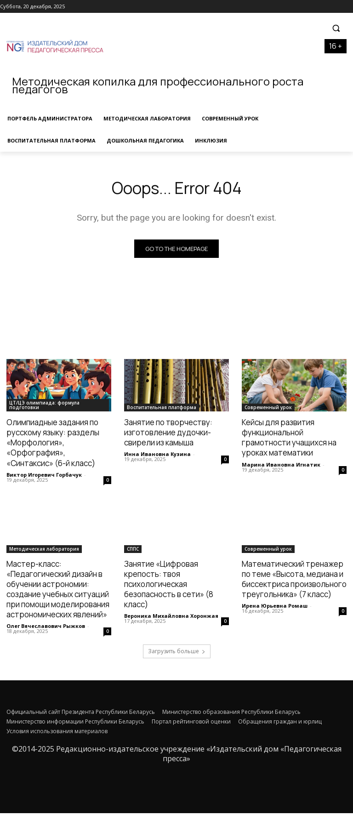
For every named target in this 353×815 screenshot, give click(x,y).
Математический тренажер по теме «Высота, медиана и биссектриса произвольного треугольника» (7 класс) (294, 580)
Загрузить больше (176, 653)
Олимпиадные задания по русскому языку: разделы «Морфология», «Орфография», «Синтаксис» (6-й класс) (52, 444)
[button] (336, 28)
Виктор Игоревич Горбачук (44, 476)
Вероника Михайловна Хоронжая (171, 617)
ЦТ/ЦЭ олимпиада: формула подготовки (44, 406)
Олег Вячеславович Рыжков (45, 627)
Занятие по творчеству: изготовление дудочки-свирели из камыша (168, 434)
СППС (133, 550)
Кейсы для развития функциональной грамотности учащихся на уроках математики (289, 439)
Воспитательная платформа (161, 409)
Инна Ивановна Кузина (157, 455)
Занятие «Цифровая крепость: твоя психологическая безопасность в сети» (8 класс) (168, 585)
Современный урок (268, 409)
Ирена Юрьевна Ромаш (274, 607)
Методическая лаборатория (44, 550)
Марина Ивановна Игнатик (281, 466)
